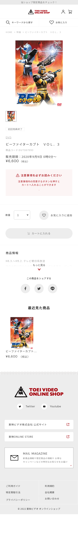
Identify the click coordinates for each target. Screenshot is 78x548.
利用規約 (50, 520)
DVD (8, 137)
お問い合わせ (52, 532)
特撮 (18, 32)
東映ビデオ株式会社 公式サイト (28, 458)
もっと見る (39, 296)
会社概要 (50, 526)
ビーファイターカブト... (21, 385)
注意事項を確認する (39, 193)
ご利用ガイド (13, 520)
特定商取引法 (13, 526)
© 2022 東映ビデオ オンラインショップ (39, 542)
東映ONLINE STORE (21, 470)
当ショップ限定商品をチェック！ (39, 2)
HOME (9, 32)
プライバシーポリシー (18, 534)
